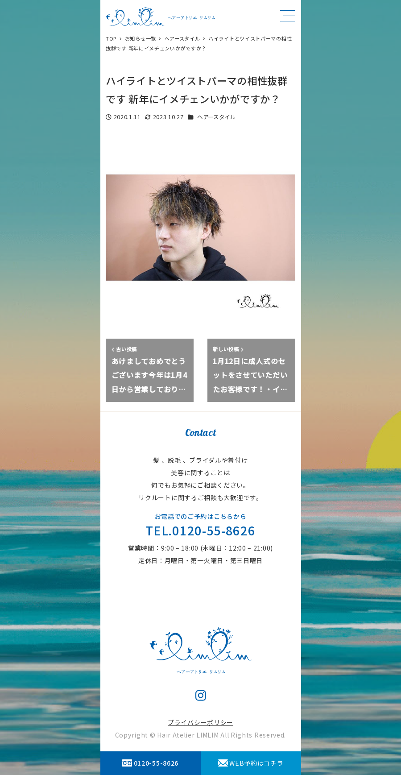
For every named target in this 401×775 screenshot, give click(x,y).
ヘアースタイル (216, 117)
